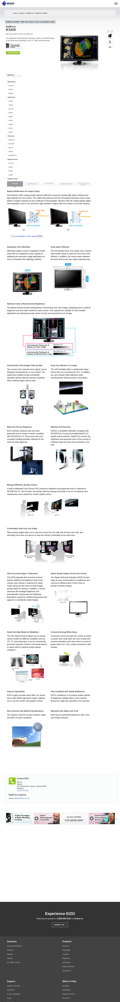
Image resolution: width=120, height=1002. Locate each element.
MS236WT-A (13, 155)
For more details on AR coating (24, 236)
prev (6, 46)
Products (22, 13)
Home (15, 13)
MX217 (11, 147)
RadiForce (30, 13)
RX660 (11, 93)
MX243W (11, 144)
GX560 (11, 101)
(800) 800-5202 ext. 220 (21, 798)
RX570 (11, 120)
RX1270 (11, 85)
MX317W (11, 140)
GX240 (11, 105)
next (55, 46)
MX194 (11, 151)
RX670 (11, 89)
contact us (78, 919)
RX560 (11, 124)
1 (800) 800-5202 (63, 919)
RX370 (11, 128)
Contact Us (60, 924)
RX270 (11, 132)
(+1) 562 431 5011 (22, 790)
